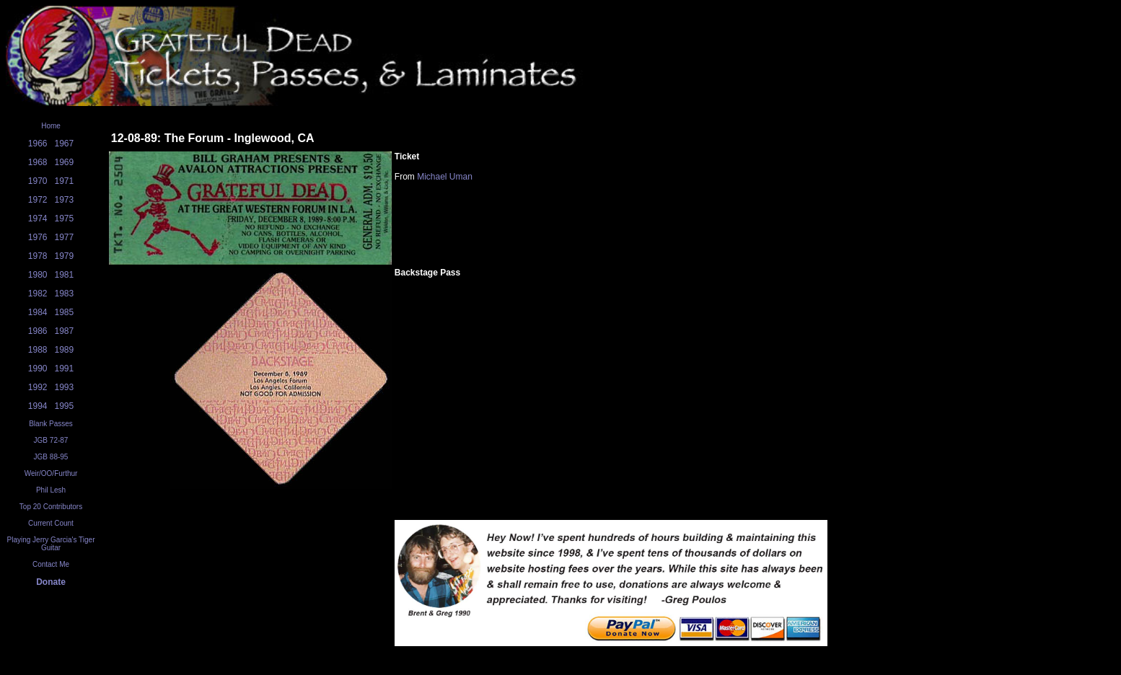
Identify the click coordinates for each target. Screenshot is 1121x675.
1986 (38, 331)
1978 (38, 256)
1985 (64, 312)
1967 (64, 143)
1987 (64, 331)
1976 (38, 237)
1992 (38, 387)
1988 (38, 350)
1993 (64, 387)
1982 (38, 293)
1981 (64, 275)
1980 (38, 275)
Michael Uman (444, 177)
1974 (38, 218)
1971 (64, 181)
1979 (64, 256)
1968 (38, 162)
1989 (64, 350)
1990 (38, 368)
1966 (38, 143)
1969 (64, 162)
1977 (64, 237)
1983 (64, 293)
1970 (38, 181)
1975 (64, 218)
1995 (64, 406)
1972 (38, 200)
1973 (64, 200)
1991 (64, 368)
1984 (38, 312)
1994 (38, 406)
